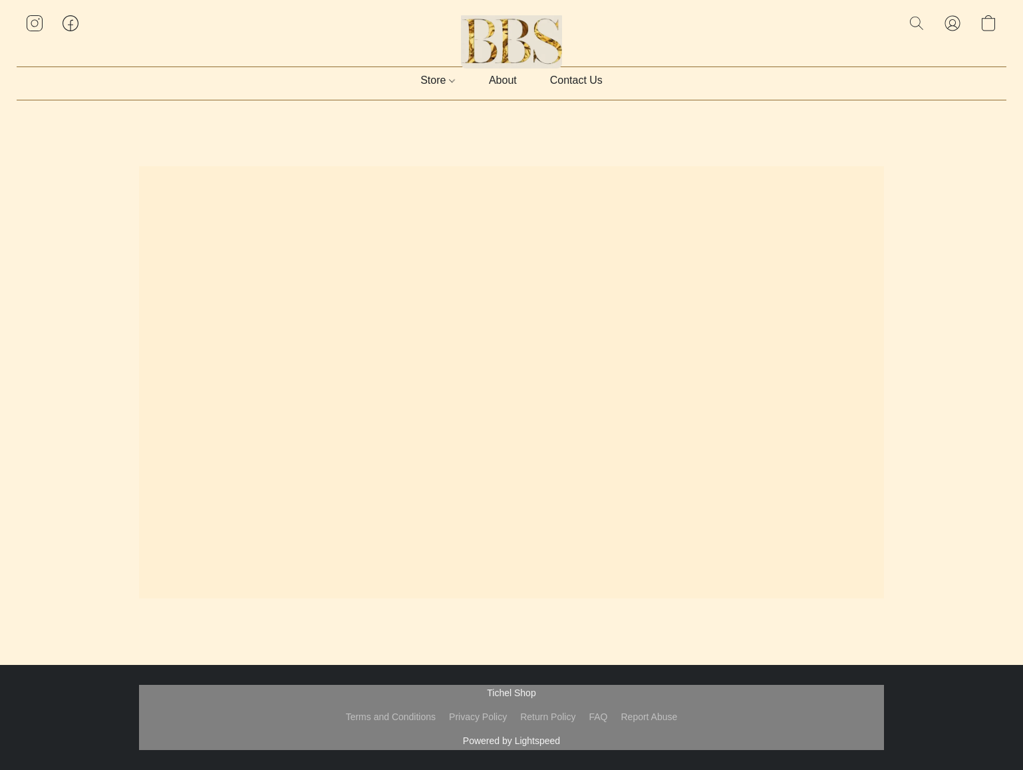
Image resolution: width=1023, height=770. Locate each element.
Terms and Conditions (391, 716)
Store (437, 80)
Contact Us (576, 80)
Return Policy (547, 716)
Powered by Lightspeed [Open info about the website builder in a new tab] (511, 740)
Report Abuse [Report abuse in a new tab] (649, 716)
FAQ (598, 716)
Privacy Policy (478, 716)
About (503, 80)
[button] (512, 36)
